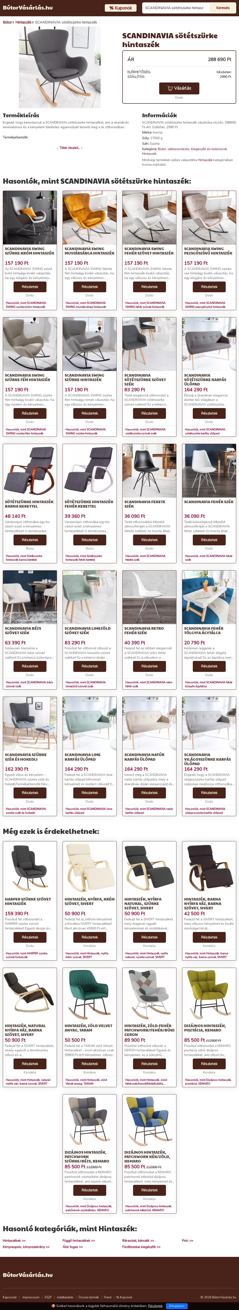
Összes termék (88, 1297)
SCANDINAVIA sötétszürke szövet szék (145, 379)
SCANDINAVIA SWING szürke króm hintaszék (29, 251)
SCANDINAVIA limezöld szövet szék (88, 630)
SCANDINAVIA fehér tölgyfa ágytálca (203, 630)
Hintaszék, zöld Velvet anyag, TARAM (88, 1028)
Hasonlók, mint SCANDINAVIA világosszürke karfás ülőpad (205, 811)
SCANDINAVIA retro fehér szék (144, 630)
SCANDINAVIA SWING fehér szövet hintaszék (149, 251)
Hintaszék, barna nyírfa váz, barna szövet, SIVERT (202, 903)
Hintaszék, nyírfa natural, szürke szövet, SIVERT (143, 903)
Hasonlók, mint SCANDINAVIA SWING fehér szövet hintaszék (145, 305)
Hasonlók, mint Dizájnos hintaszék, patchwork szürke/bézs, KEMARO (89, 1208)
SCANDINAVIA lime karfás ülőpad (83, 757)
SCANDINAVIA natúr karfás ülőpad (144, 757)
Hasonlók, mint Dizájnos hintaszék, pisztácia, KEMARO (208, 1082)
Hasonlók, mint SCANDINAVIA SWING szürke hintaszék (86, 431)
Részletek (30, 286)
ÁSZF (48, 1297)
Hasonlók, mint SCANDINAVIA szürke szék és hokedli (26, 811)
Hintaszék (149, 153)
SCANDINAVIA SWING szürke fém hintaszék (27, 377)
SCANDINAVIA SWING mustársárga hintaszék (89, 251)
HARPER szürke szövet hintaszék (28, 901)
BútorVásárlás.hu (28, 7)
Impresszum (31, 1297)
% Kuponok (124, 1297)
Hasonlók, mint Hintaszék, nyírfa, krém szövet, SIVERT (87, 955)
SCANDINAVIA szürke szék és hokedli (26, 757)
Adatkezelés (65, 1297)
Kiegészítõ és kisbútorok (209, 149)
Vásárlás (179, 88)
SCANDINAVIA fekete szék (144, 504)
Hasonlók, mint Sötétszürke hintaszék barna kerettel (24, 558)
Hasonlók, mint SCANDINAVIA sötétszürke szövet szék (145, 431)
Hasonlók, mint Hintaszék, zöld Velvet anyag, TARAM (86, 1082)
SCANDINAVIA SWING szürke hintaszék (84, 377)
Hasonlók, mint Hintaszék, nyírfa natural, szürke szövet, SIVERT (146, 955)
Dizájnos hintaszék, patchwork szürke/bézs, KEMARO (87, 1156)
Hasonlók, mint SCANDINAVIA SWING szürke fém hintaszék (26, 431)
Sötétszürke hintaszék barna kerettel (29, 504)
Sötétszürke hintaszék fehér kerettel (89, 504)
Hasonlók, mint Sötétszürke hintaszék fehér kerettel (84, 558)
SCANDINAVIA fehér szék (208, 501)
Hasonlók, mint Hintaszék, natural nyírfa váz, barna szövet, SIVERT (28, 1082)
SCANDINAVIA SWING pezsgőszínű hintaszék (208, 251)
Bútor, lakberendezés (174, 149)
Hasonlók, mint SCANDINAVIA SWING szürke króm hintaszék (26, 305)
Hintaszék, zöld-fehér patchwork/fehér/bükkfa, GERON (153, 1030)
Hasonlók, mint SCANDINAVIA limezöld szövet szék (86, 684)
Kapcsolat (10, 1297)
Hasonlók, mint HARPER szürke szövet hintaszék (26, 955)
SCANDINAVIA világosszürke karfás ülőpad (207, 759)
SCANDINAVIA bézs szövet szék (23, 630)
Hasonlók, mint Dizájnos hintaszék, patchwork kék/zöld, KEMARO (148, 1208)
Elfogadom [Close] (176, 1306)
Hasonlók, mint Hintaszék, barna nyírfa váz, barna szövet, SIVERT (206, 955)
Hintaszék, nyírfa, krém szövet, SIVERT (90, 901)
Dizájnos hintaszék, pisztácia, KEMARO (205, 1028)
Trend (107, 1297)
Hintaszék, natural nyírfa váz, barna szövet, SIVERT (25, 1030)
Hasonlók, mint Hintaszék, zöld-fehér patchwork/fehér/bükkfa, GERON (146, 1084)
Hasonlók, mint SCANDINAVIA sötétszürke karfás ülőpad (205, 431)
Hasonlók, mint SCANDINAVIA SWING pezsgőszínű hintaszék (205, 305)
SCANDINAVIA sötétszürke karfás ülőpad (205, 379)
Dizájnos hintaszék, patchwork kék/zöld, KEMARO (147, 1156)
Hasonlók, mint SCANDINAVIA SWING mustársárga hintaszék (86, 305)
